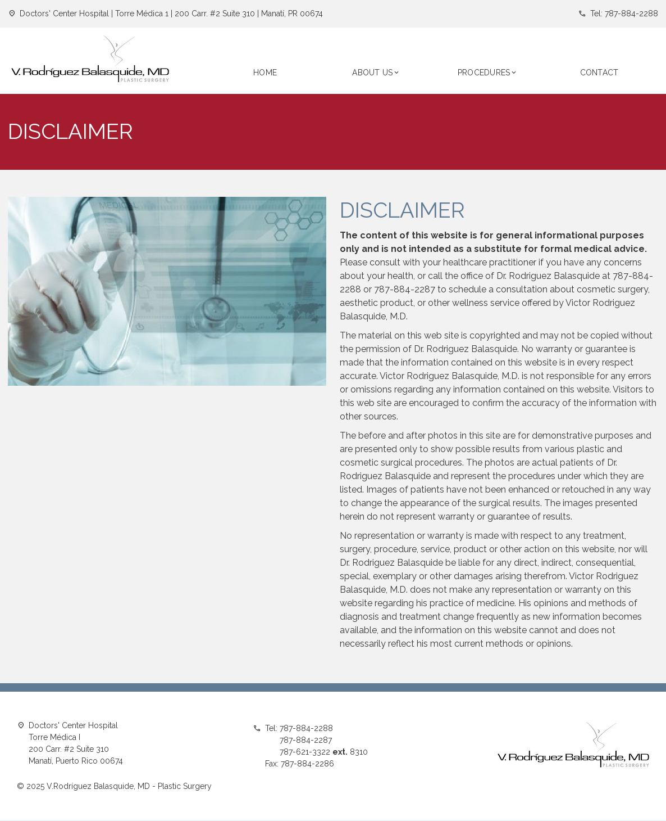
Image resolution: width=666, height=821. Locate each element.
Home (265, 72)
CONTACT (599, 72)
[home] (90, 60)
